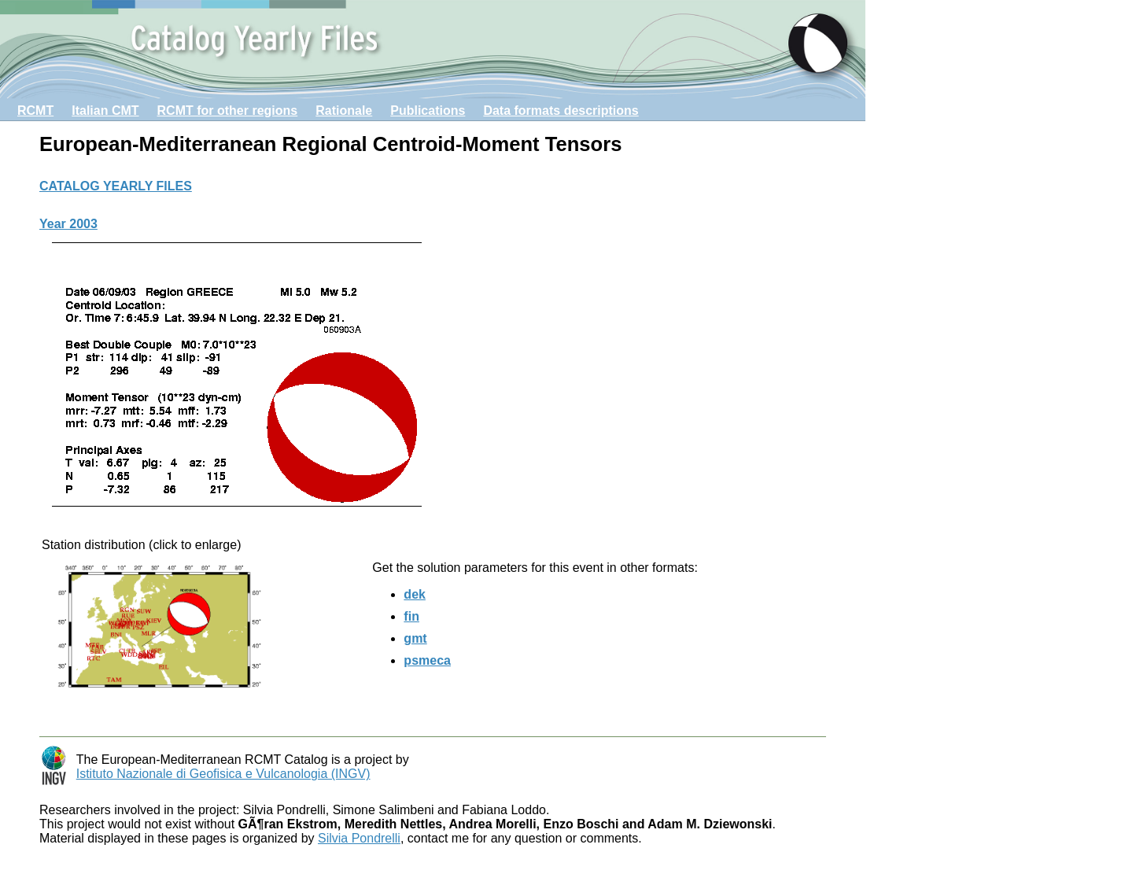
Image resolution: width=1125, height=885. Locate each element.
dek (415, 594)
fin (411, 616)
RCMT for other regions (227, 110)
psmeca (427, 660)
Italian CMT (105, 110)
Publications (427, 110)
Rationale (343, 110)
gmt (415, 638)
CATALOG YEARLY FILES (115, 186)
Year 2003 (68, 223)
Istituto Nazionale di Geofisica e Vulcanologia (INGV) (223, 773)
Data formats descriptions (560, 110)
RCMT (35, 110)
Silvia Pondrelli (359, 838)
